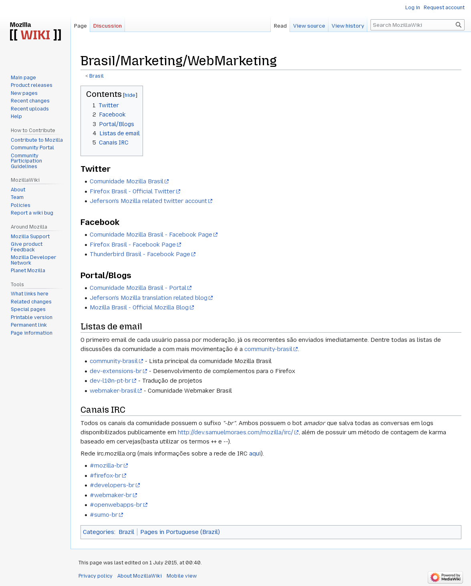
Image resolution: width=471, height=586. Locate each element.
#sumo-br (104, 514)
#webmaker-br (111, 495)
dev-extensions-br (116, 371)
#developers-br (112, 485)
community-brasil (268, 349)
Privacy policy (95, 576)
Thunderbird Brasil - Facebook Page (140, 254)
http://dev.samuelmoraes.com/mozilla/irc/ (235, 432)
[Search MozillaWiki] (417, 24)
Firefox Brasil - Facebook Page (133, 244)
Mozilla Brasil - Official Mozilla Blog (139, 307)
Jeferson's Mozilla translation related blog (148, 297)
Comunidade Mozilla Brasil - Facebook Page (151, 234)
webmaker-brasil (113, 390)
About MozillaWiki (139, 576)
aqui (255, 453)
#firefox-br (105, 475)
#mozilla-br (106, 465)
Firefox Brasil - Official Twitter (132, 191)
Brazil (126, 532)
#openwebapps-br (116, 504)
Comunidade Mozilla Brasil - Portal (138, 287)
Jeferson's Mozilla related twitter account (148, 201)
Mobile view (182, 576)
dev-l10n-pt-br (110, 380)
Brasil (96, 76)
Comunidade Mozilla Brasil (126, 181)
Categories (98, 532)
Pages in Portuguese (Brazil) (180, 532)
